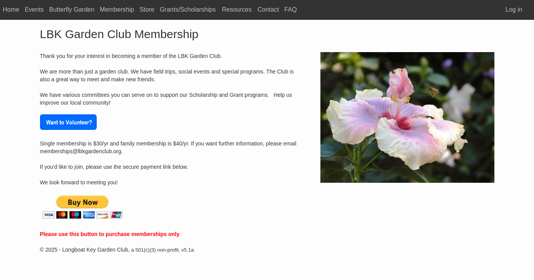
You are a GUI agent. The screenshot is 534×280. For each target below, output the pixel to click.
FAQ (290, 9)
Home (11, 9)
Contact (268, 9)
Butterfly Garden (72, 9)
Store (146, 9)
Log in (513, 9)
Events (34, 9)
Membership (117, 9)
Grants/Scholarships (188, 9)
